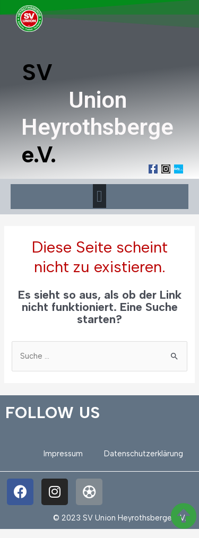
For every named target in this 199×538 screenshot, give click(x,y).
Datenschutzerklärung (143, 453)
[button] (100, 196)
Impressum (63, 453)
